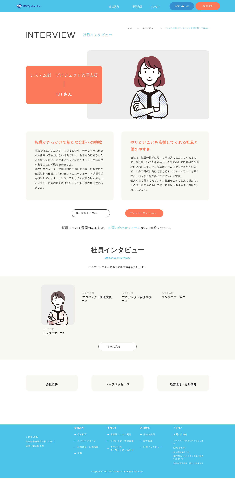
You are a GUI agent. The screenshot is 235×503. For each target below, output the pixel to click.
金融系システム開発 (120, 459)
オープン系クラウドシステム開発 (122, 473)
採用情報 (208, 6)
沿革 (79, 478)
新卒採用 (148, 465)
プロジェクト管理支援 (122, 465)
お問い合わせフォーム (124, 227)
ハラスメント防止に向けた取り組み (188, 466)
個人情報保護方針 (181, 477)
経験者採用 (149, 459)
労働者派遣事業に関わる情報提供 (188, 488)
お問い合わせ (181, 6)
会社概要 (82, 459)
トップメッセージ (86, 465)
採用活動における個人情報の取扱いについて (188, 482)
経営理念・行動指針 (87, 472)
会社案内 (79, 452)
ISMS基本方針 (180, 473)
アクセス (155, 6)
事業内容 (137, 6)
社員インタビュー (152, 472)
